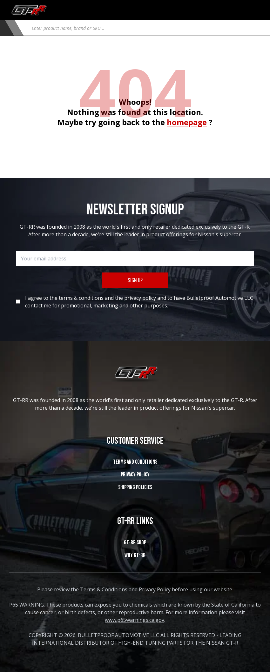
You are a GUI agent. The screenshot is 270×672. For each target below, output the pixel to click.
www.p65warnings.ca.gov (134, 619)
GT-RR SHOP (135, 542)
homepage (187, 122)
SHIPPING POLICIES (135, 487)
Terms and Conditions (135, 462)
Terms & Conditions (103, 589)
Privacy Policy (135, 474)
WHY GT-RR (135, 555)
